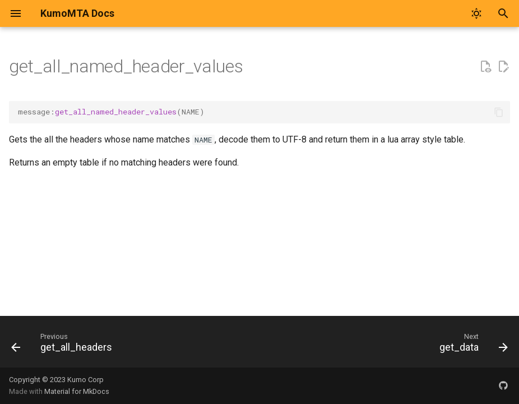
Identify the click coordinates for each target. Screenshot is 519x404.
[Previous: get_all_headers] (64, 345)
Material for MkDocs (76, 391)
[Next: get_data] (471, 345)
